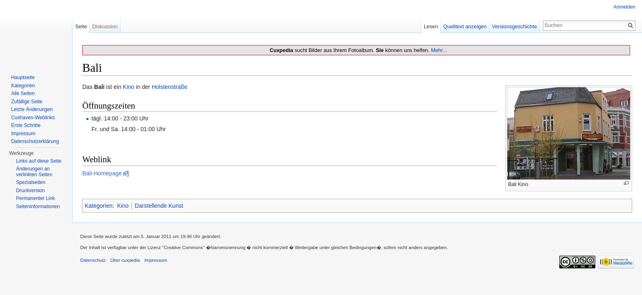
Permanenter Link (35, 198)
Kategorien (99, 205)
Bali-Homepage (102, 173)
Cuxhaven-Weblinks (33, 117)
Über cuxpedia (125, 260)
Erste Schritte (26, 125)
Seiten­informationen (38, 206)
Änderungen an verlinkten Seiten (34, 171)
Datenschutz (93, 260)
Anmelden (624, 7)
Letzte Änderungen (31, 109)
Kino (128, 87)
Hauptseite (22, 77)
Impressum (23, 133)
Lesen (431, 26)
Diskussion (105, 26)
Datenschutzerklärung (35, 141)
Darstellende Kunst (159, 205)
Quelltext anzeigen (465, 26)
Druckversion (30, 190)
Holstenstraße (170, 87)
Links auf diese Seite (38, 161)
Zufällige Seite (26, 101)
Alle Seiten (22, 93)
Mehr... (439, 50)
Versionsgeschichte (514, 26)
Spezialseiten (30, 182)
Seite (81, 26)
